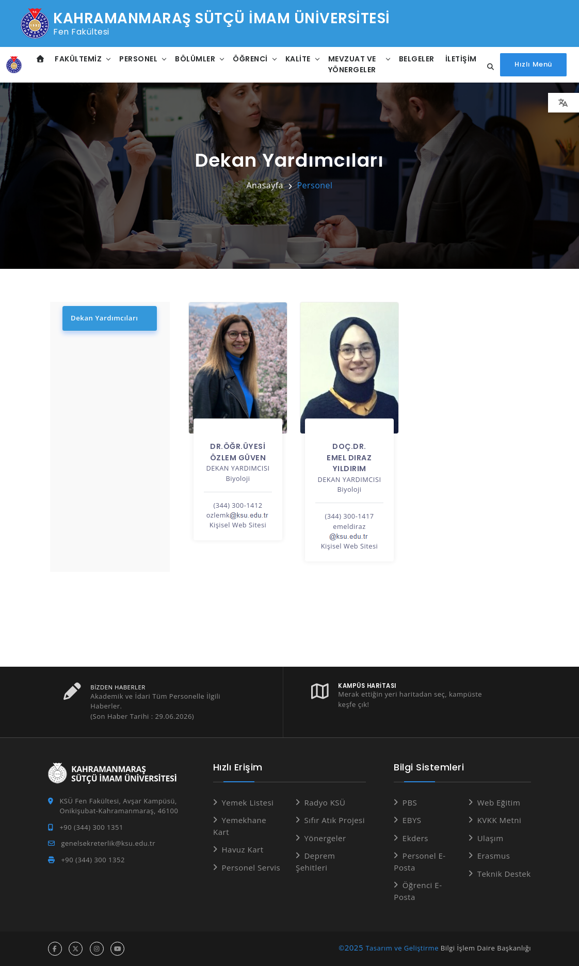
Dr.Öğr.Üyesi (237, 446)
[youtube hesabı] (117, 948)
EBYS (412, 820)
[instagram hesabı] (96, 948)
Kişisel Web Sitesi (238, 524)
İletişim (461, 59)
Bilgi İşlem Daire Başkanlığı (486, 948)
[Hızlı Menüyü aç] (533, 64)
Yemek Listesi (247, 802)
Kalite (298, 59)
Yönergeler (325, 838)
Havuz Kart (242, 849)
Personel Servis (250, 867)
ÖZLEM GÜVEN (238, 458)
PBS (410, 802)
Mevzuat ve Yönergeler (352, 64)
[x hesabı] (75, 948)
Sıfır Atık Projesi (334, 820)
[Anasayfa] (14, 64)
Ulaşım (490, 838)
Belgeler (417, 59)
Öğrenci (250, 59)
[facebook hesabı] (55, 948)
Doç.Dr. (349, 446)
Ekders (415, 838)
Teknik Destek (504, 873)
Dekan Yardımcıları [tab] (104, 318)
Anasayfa (264, 185)
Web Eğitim (499, 802)
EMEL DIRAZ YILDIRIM (349, 463)
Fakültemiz (78, 59)
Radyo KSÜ (324, 802)
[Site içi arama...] (487, 67)
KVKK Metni (499, 820)
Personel (138, 59)
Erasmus (493, 855)
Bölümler (195, 59)
